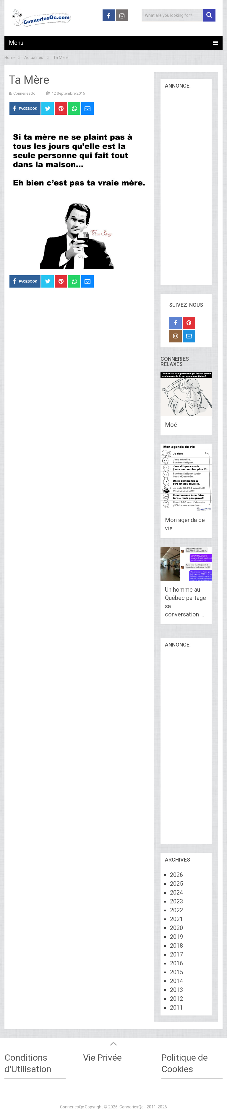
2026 (176, 874)
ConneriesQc (24, 93)
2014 (176, 981)
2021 (176, 919)
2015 (176, 972)
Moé (171, 424)
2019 (176, 936)
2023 (176, 901)
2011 (176, 1007)
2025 (176, 883)
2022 (176, 910)
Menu (16, 42)
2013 (176, 989)
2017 (176, 954)
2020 (176, 927)
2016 (176, 963)
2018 (176, 945)
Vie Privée (102, 1057)
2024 (176, 892)
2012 (176, 998)
